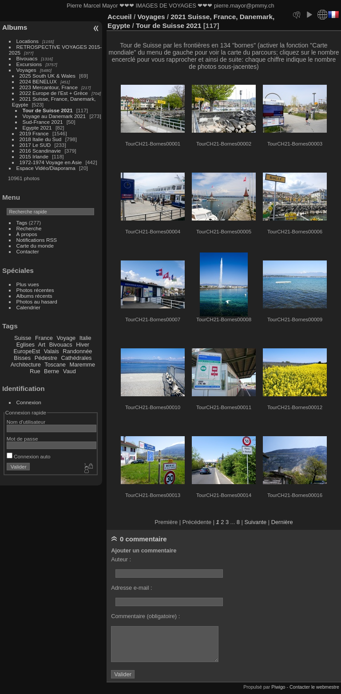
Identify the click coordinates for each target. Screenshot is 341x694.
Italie (85, 338)
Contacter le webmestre (314, 687)
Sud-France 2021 (43, 122)
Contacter (27, 251)
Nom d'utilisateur (26, 422)
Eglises (25, 344)
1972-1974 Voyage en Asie (51, 162)
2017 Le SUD (35, 145)
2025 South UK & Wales (47, 76)
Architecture (26, 364)
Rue (35, 371)
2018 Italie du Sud (41, 139)
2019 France (34, 133)
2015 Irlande (34, 156)
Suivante (255, 522)
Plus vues (27, 284)
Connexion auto (29, 456)
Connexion (28, 402)
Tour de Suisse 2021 (48, 110)
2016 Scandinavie (40, 151)
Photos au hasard (36, 301)
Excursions (29, 64)
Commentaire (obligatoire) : (145, 616)
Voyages (26, 70)
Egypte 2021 (37, 127)
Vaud (69, 371)
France (44, 338)
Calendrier (28, 307)
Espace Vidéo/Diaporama (45, 168)
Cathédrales (76, 358)
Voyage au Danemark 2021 (54, 116)
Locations (27, 41)
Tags (22, 222)
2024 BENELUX (38, 81)
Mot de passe (22, 439)
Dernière (282, 522)
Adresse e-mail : (131, 587)
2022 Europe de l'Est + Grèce (54, 93)
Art (41, 344)
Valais (51, 351)
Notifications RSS (36, 240)
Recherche (29, 228)
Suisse (22, 338)
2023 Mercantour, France (49, 87)
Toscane (55, 364)
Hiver (82, 344)
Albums (14, 27)
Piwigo (278, 687)
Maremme (82, 364)
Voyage (65, 338)
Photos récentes (35, 290)
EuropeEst (26, 351)
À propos (26, 234)
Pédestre (46, 358)
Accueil (119, 16)
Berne (51, 371)
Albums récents (34, 296)
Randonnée (77, 351)
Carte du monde (35, 245)
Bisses (22, 358)
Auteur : (121, 559)
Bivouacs (27, 58)
